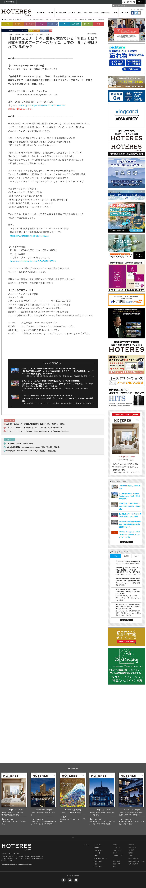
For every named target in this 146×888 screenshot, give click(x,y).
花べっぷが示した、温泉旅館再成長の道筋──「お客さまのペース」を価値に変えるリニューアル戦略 (128, 607)
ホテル (114, 13)
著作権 (130, 853)
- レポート (97, 853)
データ (41, 24)
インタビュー (61, 13)
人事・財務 (75, 24)
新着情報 (131, 844)
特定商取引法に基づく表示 (136, 861)
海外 (98, 24)
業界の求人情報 (9, 2)
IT (64, 24)
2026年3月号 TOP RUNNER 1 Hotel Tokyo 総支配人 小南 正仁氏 (31, 451)
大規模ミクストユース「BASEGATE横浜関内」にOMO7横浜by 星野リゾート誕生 (49, 368)
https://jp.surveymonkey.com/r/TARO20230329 (42, 105)
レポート (71, 13)
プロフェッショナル (91, 13)
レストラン (18, 24)
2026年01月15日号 (73, 810)
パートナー (124, 13)
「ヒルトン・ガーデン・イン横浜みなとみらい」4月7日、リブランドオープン (47, 396)
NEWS (50, 13)
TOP (5, 19)
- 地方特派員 (98, 861)
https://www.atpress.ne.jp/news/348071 (29, 236)
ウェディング (30, 24)
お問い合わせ (132, 847)
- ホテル (96, 864)
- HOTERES (97, 844)
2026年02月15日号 (43, 810)
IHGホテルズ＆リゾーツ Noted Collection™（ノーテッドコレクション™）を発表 (129, 534)
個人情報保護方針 (133, 858)
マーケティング (53, 24)
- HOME (85, 844)
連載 (79, 13)
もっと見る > (126, 542)
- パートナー (98, 866)
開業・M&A (87, 24)
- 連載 (96, 855)
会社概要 (131, 850)
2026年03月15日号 (14, 810)
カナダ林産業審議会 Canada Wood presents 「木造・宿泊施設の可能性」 (33, 447)
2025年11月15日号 (131, 810)
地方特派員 (105, 13)
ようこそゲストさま (128, 2)
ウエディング (117, 850)
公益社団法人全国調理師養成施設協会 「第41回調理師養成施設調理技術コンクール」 (130, 524)
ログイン (140, 2)
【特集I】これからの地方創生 (70, 813)
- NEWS (96, 847)
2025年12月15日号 (102, 810)
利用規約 (131, 855)
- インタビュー (98, 850)
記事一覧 (11, 19)
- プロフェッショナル (100, 858)
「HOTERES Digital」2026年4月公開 (19, 443)
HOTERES (41, 13)
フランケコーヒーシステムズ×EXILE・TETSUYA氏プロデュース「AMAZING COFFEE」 (51, 381)
